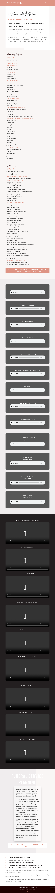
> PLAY (12, 63)
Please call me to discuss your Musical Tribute (27, 845)
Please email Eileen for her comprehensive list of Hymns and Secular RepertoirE (27, 270)
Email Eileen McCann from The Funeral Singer (22, 860)
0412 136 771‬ (27, 857)
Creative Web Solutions (29, 889)
